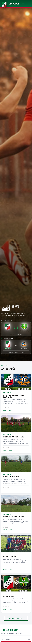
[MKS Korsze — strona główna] (10, 4)
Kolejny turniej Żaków (11, 556)
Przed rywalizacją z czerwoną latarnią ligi (13, 396)
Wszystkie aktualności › (16, 618)
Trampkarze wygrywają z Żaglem (14, 437)
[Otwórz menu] (23, 4)
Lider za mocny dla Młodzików (13, 517)
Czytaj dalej (8, 410)
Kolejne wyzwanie (9, 596)
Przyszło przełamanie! (11, 477)
